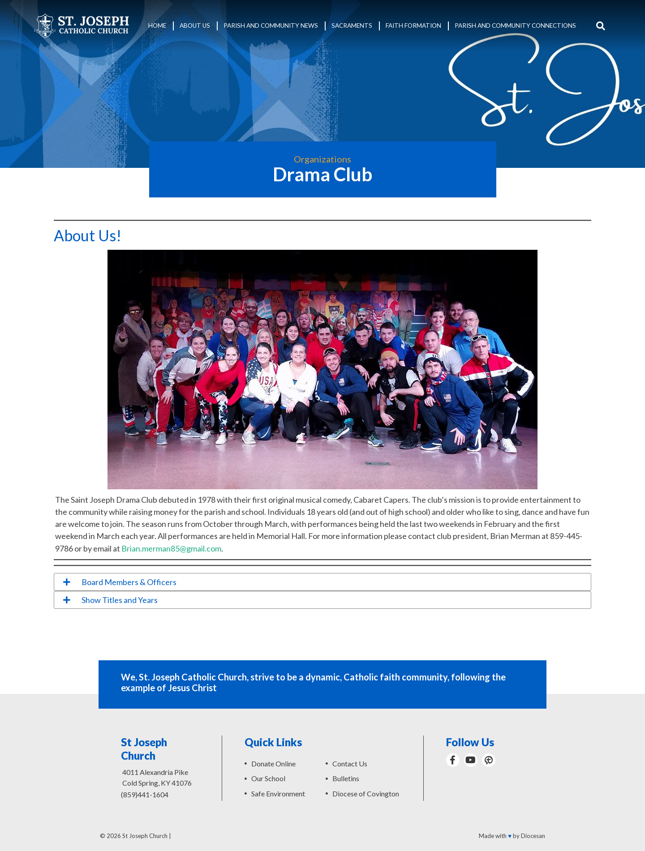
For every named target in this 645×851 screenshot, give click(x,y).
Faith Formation (413, 25)
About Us (195, 25)
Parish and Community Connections (515, 25)
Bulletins (345, 778)
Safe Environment (278, 793)
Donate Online (273, 763)
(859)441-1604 (144, 794)
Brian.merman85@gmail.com (171, 548)
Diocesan (533, 835)
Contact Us (349, 763)
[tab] (322, 582)
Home (157, 25)
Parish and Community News (271, 25)
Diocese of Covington (365, 793)
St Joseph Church (145, 835)
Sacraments (351, 25)
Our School (268, 778)
